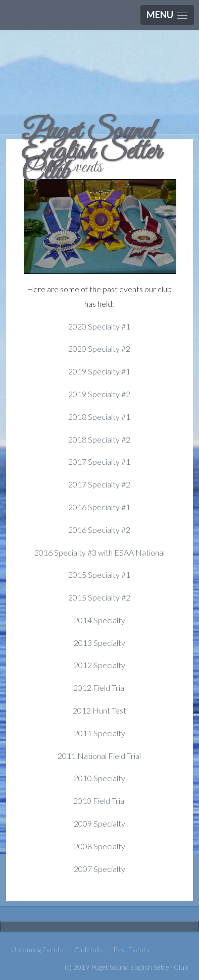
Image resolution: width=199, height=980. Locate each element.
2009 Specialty (99, 823)
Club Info (88, 949)
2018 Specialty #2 (99, 439)
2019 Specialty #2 (99, 394)
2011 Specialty (99, 733)
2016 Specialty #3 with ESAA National (99, 552)
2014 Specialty (99, 620)
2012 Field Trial (99, 687)
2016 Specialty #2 (99, 529)
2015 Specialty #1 (99, 574)
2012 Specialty (99, 665)
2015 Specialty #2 (99, 597)
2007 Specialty (99, 869)
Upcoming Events (37, 949)
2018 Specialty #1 (99, 416)
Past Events (131, 949)
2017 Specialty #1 (99, 461)
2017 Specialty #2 (99, 484)
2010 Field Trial (99, 800)
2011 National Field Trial (99, 755)
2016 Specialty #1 (99, 507)
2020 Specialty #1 (99, 326)
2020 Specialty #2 (99, 348)
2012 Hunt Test (99, 710)
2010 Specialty (99, 778)
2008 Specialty (99, 846)
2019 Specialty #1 (99, 371)
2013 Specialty (99, 642)
